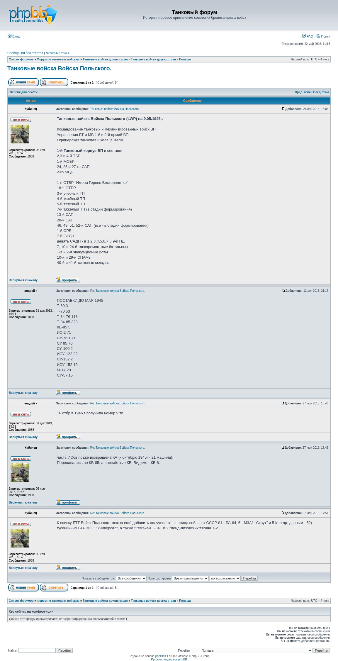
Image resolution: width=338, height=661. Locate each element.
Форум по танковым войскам (58, 59)
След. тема (321, 92)
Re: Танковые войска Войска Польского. (117, 290)
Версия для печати (24, 92)
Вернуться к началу (23, 280)
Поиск (323, 36)
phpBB (159, 656)
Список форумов (21, 59)
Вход (14, 36)
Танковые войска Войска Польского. (59, 68)
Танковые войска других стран (105, 59)
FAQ (307, 36)
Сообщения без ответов (25, 53)
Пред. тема (303, 92)
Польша (185, 59)
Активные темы (57, 53)
